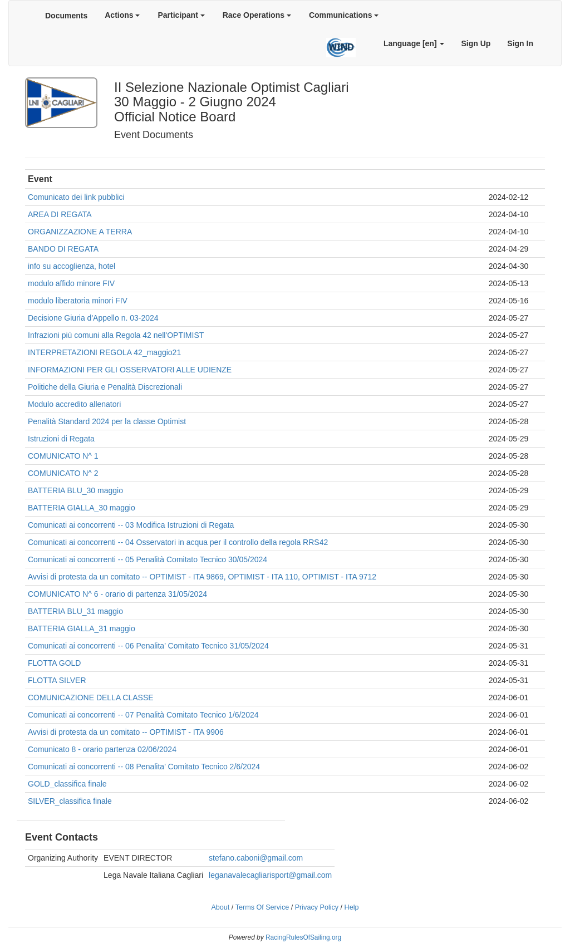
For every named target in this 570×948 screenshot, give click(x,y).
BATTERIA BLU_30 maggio (75, 490)
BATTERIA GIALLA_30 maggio (81, 507)
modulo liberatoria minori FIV (77, 300)
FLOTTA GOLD (54, 663)
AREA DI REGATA (60, 214)
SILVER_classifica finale (70, 801)
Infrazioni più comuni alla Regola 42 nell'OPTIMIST (116, 335)
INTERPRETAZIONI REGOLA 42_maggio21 (104, 352)
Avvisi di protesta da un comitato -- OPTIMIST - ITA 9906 (126, 732)
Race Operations (257, 15)
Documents (66, 15)
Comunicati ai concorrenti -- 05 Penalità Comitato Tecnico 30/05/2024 (147, 559)
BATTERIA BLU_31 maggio (75, 611)
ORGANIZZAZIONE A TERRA (80, 231)
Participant (181, 15)
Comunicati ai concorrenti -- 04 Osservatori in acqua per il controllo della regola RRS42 (178, 542)
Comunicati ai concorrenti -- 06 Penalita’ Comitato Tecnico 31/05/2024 (148, 645)
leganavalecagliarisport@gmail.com (270, 875)
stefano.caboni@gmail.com (256, 857)
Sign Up (475, 43)
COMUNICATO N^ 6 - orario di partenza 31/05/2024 (117, 594)
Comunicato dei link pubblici (76, 197)
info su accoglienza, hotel (71, 266)
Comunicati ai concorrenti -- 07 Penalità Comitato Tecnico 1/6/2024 (143, 714)
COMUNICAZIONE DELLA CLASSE (91, 697)
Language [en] (414, 43)
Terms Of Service (262, 907)
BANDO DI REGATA (63, 248)
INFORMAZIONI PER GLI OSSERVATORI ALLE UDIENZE (130, 369)
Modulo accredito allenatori (74, 404)
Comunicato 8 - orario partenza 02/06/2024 (102, 749)
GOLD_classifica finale (67, 783)
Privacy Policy (316, 907)
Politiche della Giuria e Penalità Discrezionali (105, 386)
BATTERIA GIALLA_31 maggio (81, 628)
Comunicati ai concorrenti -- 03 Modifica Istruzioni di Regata (131, 524)
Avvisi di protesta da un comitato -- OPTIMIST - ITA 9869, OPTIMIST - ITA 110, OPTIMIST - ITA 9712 (202, 576)
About (220, 907)
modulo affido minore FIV (71, 283)
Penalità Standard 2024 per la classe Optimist (107, 421)
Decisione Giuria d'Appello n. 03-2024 (93, 317)
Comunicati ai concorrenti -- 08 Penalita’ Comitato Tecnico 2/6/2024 (144, 766)
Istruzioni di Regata (61, 438)
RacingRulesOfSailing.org (303, 937)
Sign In (520, 43)
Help (352, 907)
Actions (122, 15)
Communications (344, 15)
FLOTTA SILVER (57, 680)
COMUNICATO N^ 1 (63, 455)
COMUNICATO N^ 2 (63, 473)
